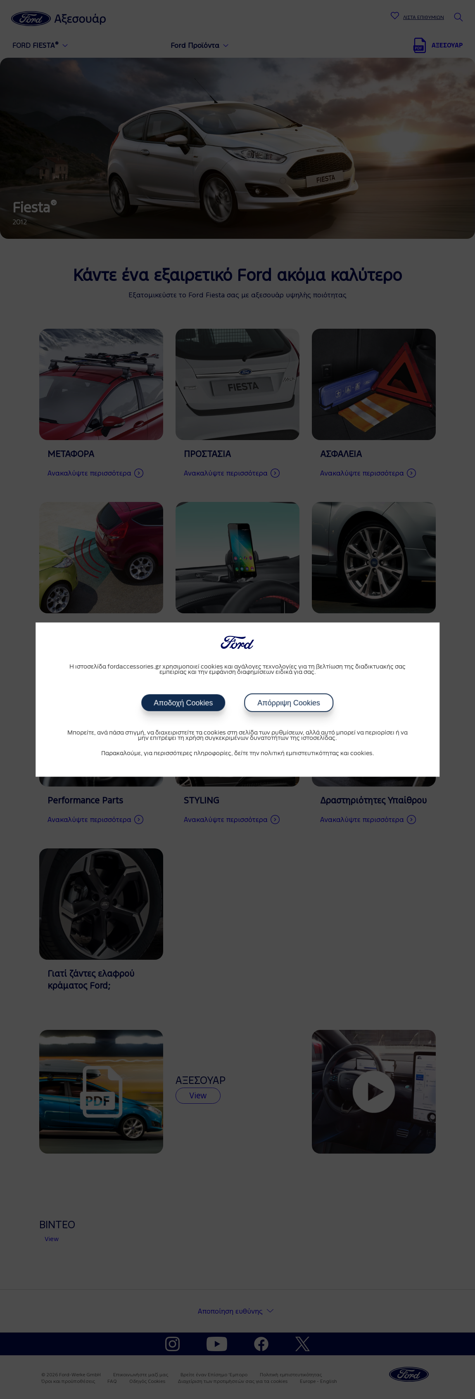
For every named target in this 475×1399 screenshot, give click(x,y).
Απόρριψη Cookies (289, 703)
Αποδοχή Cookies (183, 703)
